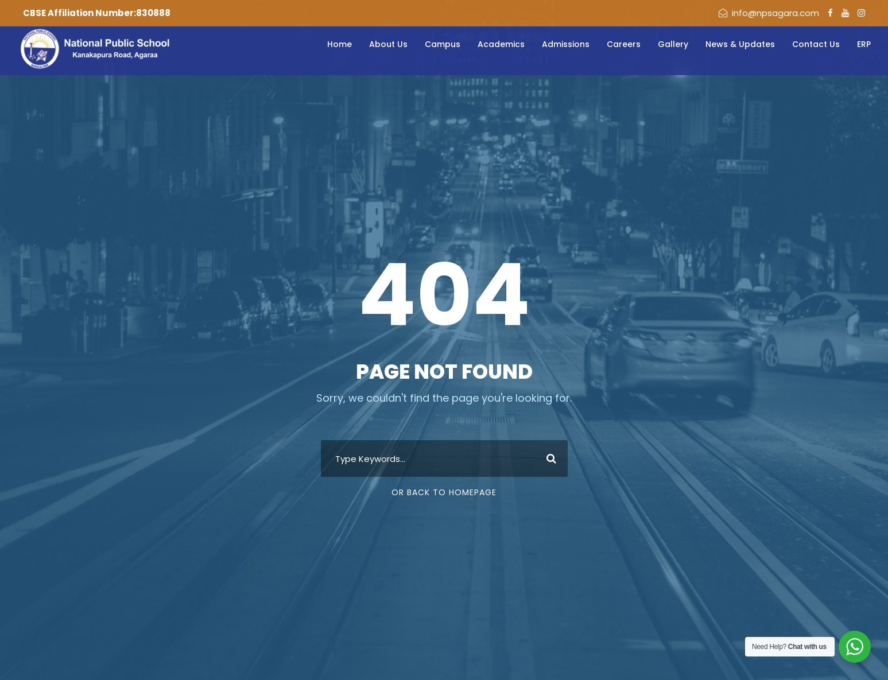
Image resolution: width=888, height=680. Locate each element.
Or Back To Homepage (444, 492)
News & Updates (740, 44)
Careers (624, 44)
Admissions (566, 44)
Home (339, 44)
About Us (388, 44)
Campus (442, 44)
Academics (501, 44)
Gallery (673, 44)
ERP (864, 44)
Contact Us (816, 44)
